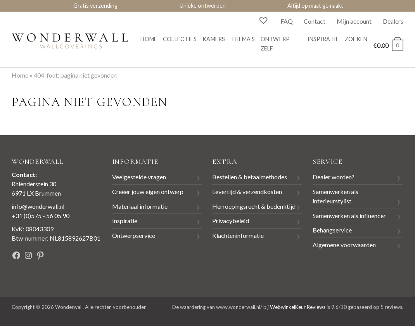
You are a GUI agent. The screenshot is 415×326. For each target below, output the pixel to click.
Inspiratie (323, 39)
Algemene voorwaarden (344, 244)
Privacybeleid (230, 220)
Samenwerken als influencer (349, 215)
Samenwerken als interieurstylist (335, 196)
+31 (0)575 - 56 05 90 (40, 215)
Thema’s (243, 39)
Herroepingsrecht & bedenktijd (254, 206)
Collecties (180, 39)
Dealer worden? (333, 176)
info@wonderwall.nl (38, 206)
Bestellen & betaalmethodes (249, 176)
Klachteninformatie (238, 235)
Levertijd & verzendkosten (247, 191)
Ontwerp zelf (275, 44)
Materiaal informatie (140, 206)
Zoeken (356, 39)
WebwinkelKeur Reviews (297, 307)
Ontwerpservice (133, 235)
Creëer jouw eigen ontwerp (147, 191)
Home (148, 39)
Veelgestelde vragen (139, 176)
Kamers (213, 39)
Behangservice (332, 230)
